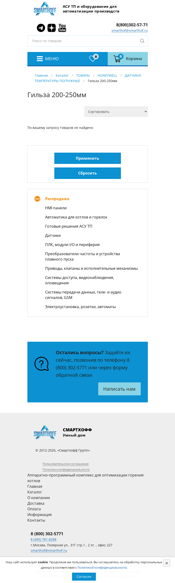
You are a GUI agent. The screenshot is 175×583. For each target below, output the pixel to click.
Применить (87, 158)
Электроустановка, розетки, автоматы (80, 306)
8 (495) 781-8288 (43, 539)
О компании (38, 497)
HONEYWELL (107, 75)
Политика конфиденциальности (66, 469)
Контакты (36, 520)
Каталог (62, 75)
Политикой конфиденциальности (102, 567)
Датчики (53, 235)
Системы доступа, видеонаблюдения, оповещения (79, 280)
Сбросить (87, 173)
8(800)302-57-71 (132, 25)
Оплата (34, 509)
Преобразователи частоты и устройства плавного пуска (82, 256)
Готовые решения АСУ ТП (68, 226)
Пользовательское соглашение (66, 464)
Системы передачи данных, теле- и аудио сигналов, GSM (83, 295)
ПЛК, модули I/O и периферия (72, 244)
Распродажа (57, 198)
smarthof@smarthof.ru (129, 30)
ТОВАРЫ (83, 75)
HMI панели (56, 207)
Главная (41, 75)
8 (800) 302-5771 (47, 533)
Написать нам (119, 389)
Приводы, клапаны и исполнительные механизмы (91, 268)
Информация (39, 514)
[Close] (166, 563)
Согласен (84, 576)
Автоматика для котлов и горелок (76, 217)
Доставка (35, 503)
